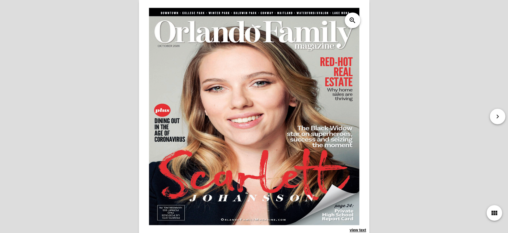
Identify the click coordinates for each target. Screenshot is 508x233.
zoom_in (352, 20)
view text (358, 230)
